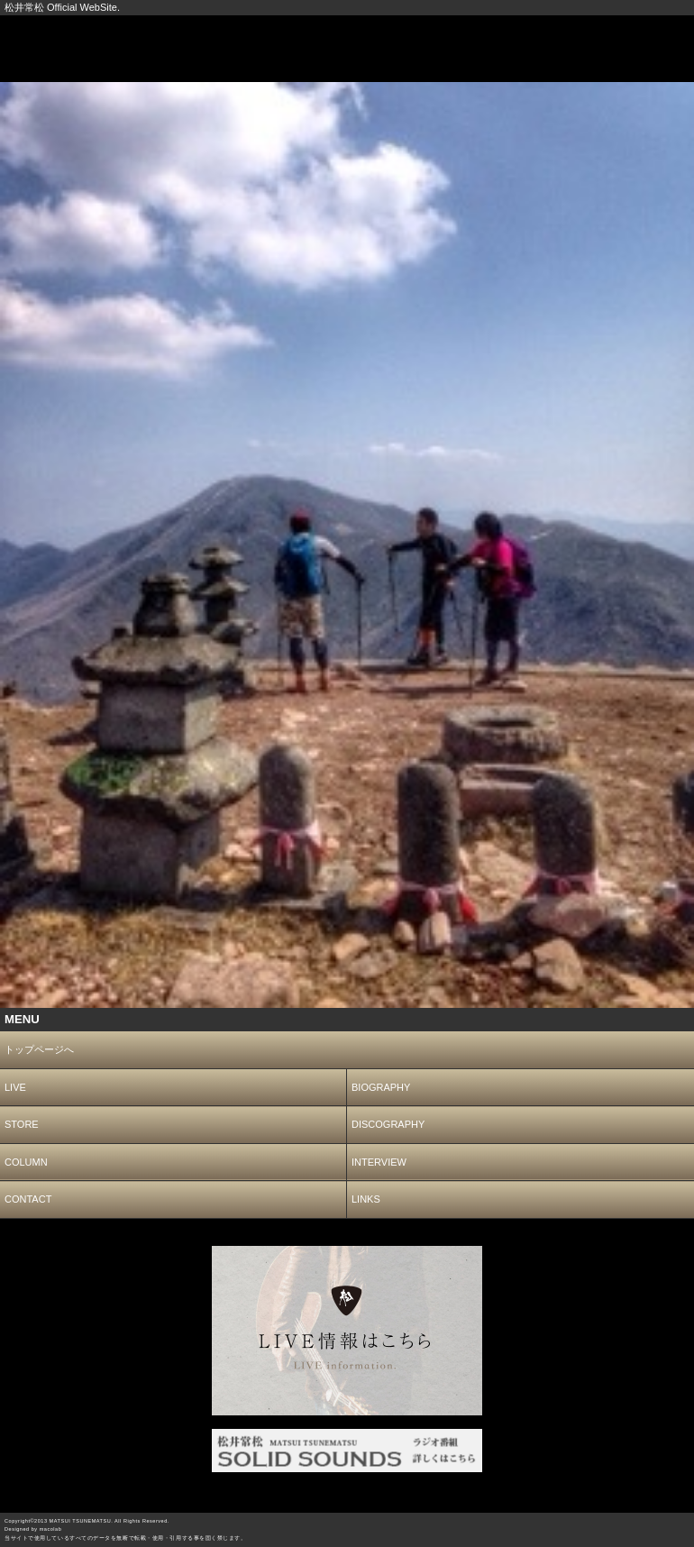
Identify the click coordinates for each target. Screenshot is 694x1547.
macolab (51, 1529)
